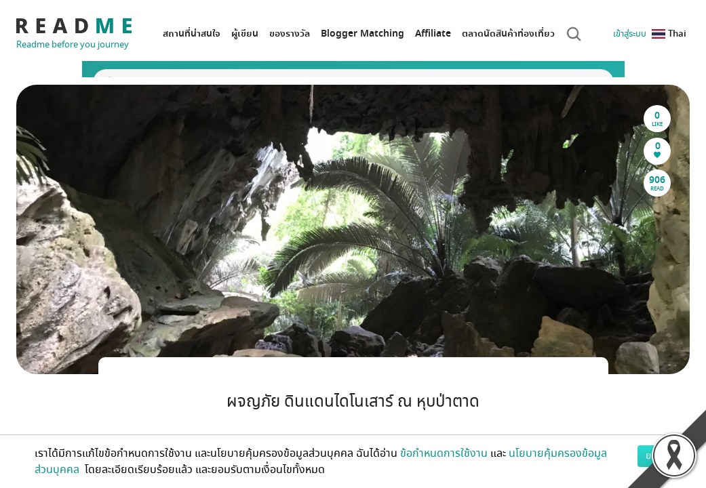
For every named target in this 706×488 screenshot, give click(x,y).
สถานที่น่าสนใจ (191, 33)
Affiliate (433, 33)
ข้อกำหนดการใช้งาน (444, 453)
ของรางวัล (289, 33)
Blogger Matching (362, 33)
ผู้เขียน (244, 33)
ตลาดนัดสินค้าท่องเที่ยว (508, 33)
